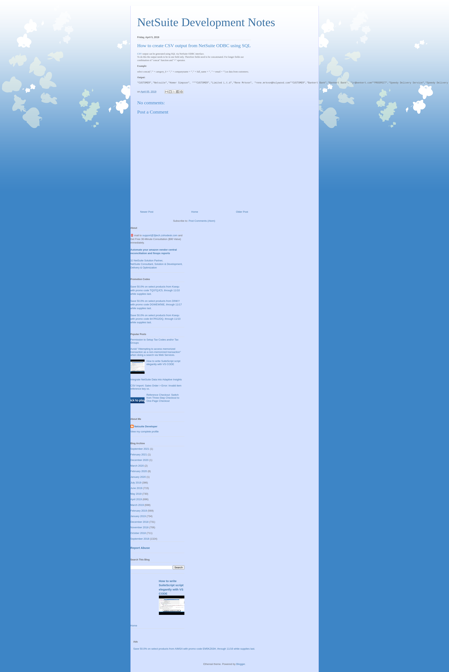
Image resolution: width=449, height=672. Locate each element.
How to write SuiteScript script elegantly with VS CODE (163, 363)
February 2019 (138, 510)
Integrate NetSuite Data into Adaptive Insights (156, 379)
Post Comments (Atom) (202, 220)
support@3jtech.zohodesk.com (160, 235)
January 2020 (138, 476)
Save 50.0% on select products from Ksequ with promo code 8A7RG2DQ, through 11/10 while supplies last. (155, 319)
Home (194, 211)
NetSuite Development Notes (206, 22)
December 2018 (139, 521)
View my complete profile (144, 431)
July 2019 (135, 482)
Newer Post (146, 211)
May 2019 (136, 493)
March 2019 (137, 505)
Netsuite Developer (146, 426)
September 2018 (139, 538)
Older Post (242, 211)
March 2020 (137, 465)
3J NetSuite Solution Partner (146, 260)
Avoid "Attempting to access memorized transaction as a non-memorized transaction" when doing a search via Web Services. (155, 351)
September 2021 (139, 448)
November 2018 (139, 527)
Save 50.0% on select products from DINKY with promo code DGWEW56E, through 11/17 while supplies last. (156, 304)
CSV (139, 53)
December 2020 (139, 460)
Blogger (240, 664)
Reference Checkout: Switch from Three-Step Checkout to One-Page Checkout (163, 397)
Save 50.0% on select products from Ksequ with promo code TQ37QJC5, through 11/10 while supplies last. (155, 290)
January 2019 (138, 516)
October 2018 (138, 533)
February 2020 (138, 471)
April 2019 (136, 499)
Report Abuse (140, 547)
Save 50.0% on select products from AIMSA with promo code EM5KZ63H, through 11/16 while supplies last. (194, 648)
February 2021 (138, 454)
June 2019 (136, 488)
